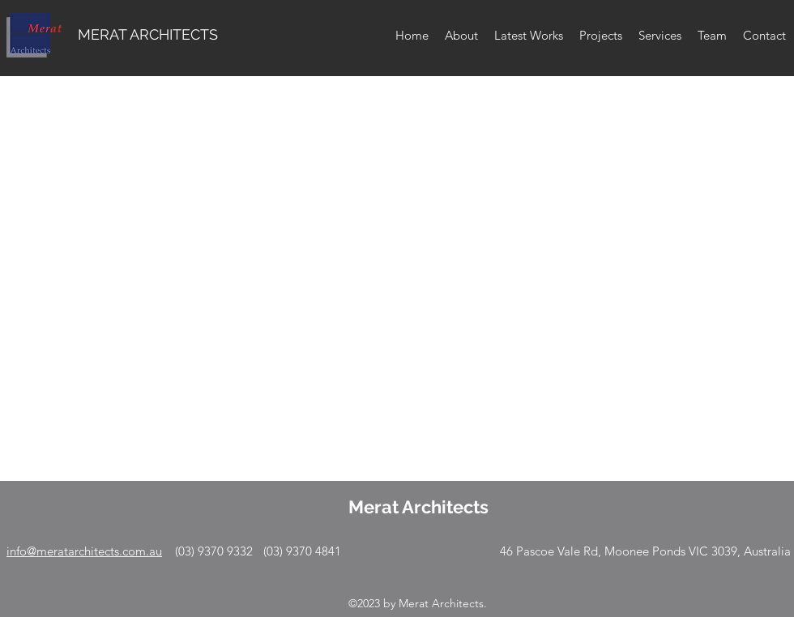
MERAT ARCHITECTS (148, 34)
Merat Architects (418, 506)
